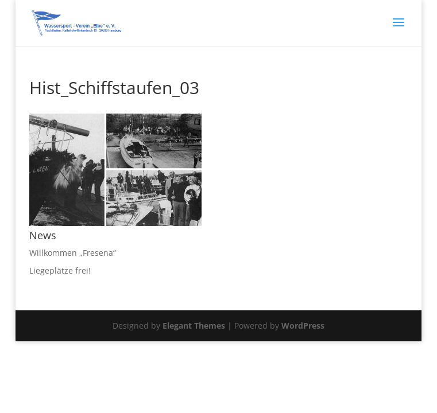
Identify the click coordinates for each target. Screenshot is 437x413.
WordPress (302, 325)
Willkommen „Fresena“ (72, 252)
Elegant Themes (194, 325)
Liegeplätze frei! (60, 270)
